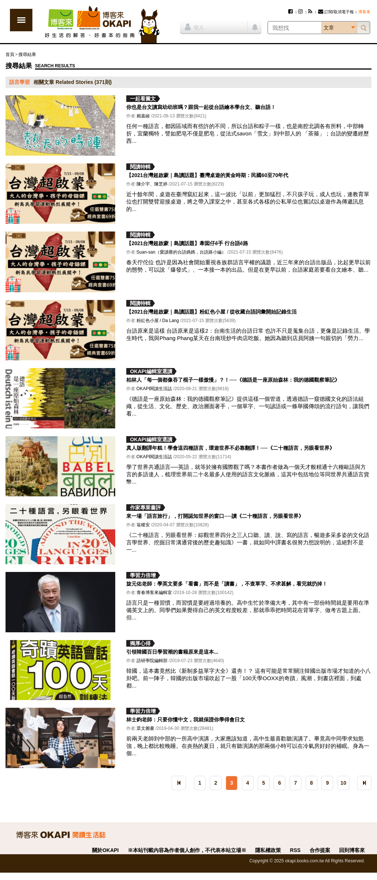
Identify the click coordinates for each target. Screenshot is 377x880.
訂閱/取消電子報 (336, 12)
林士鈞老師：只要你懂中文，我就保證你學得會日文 (185, 719)
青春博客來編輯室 (154, 592)
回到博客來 (352, 850)
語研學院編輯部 (152, 660)
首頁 (10, 54)
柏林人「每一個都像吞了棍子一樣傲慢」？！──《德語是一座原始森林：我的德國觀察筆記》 (233, 380)
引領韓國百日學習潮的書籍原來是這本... (172, 652)
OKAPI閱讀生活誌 (154, 388)
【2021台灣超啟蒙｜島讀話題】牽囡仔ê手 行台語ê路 (187, 243)
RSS (295, 850)
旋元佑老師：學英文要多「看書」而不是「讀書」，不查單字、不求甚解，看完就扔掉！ (226, 584)
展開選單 (21, 20)
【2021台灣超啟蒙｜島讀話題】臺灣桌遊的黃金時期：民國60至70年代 (207, 175)
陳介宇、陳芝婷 (152, 184)
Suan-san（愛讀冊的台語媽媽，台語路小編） (181, 252)
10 (343, 783)
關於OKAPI (105, 850)
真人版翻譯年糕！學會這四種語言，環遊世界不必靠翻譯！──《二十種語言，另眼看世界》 (230, 448)
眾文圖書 (145, 728)
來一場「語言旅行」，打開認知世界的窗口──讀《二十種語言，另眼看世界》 (215, 516)
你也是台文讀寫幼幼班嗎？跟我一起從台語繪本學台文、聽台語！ (201, 107)
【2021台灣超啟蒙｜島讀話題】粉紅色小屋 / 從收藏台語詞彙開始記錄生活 (211, 312)
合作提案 (320, 850)
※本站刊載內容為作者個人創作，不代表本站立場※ (187, 850)
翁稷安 (143, 524)
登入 (194, 27)
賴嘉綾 (143, 116)
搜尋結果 (27, 54)
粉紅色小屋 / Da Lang (158, 320)
